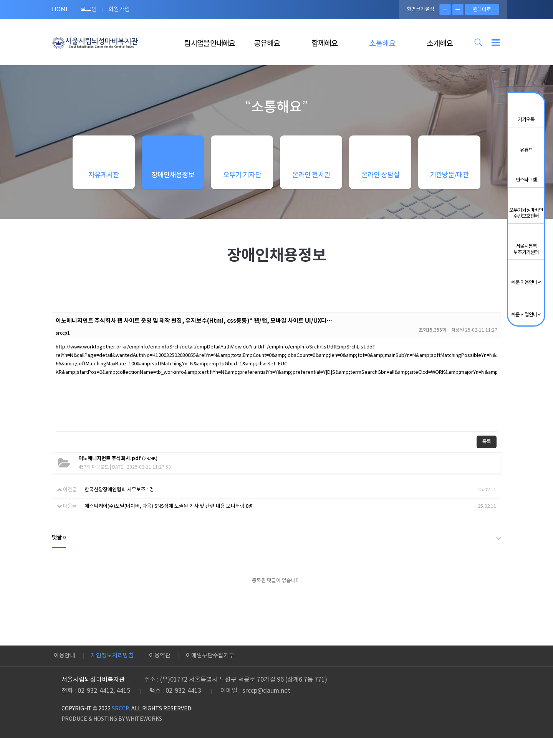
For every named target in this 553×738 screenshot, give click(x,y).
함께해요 (324, 44)
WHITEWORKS (144, 719)
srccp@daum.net (266, 690)
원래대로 (482, 10)
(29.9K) (117, 459)
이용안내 (64, 655)
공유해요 (267, 44)
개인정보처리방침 (112, 655)
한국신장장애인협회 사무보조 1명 (119, 490)
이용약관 (160, 655)
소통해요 (382, 44)
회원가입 (119, 9)
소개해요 (440, 44)
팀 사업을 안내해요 (209, 44)
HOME (60, 9)
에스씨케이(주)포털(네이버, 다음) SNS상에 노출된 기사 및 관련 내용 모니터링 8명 (168, 506)
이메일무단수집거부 (210, 655)
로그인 (89, 9)
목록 (486, 442)
